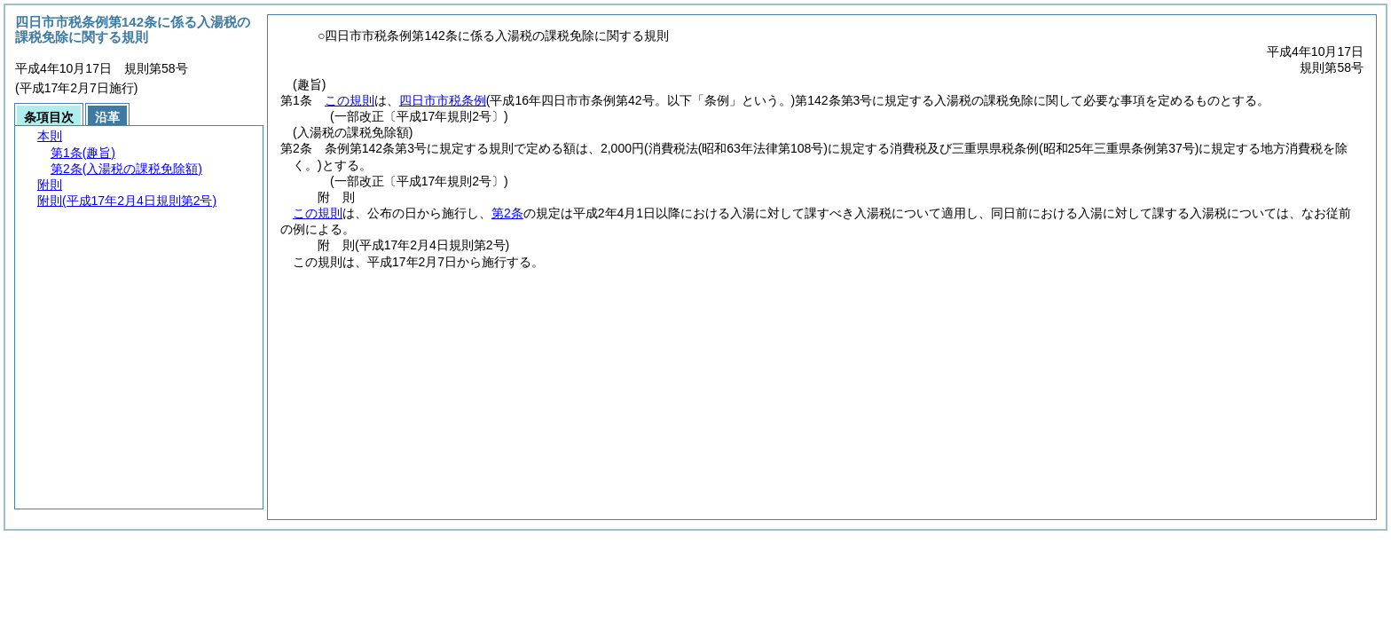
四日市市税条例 (442, 100)
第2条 (507, 213)
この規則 (349, 100)
